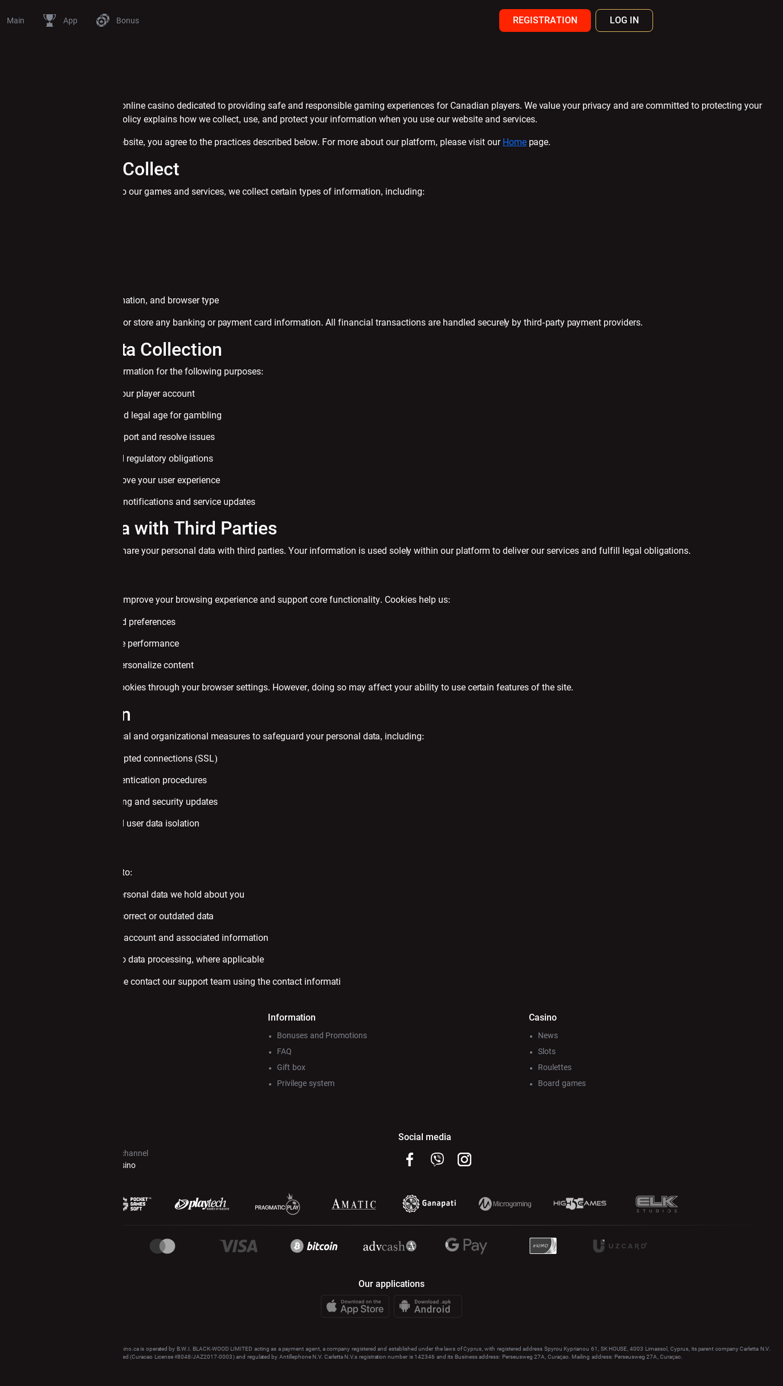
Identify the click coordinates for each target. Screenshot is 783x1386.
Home (638, 155)
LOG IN (747, 20)
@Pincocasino (234, 1192)
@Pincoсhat (151, 1192)
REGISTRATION (668, 20)
